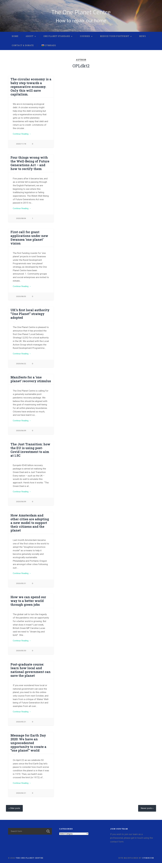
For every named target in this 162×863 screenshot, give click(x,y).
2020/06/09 (21, 435)
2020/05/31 (21, 581)
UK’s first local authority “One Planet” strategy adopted (29, 317)
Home (15, 39)
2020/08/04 (21, 221)
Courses (85, 39)
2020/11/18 (21, 146)
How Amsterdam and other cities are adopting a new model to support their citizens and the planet (31, 521)
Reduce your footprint (114, 39)
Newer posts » (146, 807)
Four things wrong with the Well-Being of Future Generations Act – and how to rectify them (31, 165)
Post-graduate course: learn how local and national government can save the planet (30, 667)
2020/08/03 (21, 299)
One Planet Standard (56, 39)
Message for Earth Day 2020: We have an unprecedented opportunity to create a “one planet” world (28, 741)
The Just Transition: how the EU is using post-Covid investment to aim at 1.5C (30, 452)
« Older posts (15, 807)
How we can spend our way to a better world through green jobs (28, 598)
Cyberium (148, 857)
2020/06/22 (21, 367)
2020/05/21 (21, 720)
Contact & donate (23, 48)
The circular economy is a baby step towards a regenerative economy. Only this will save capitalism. (30, 89)
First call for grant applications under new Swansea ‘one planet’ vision (28, 240)
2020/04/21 (21, 791)
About (29, 39)
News (142, 39)
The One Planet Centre (81, 13)
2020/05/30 (21, 648)
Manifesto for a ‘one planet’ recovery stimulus (30, 383)
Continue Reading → (23, 136)
